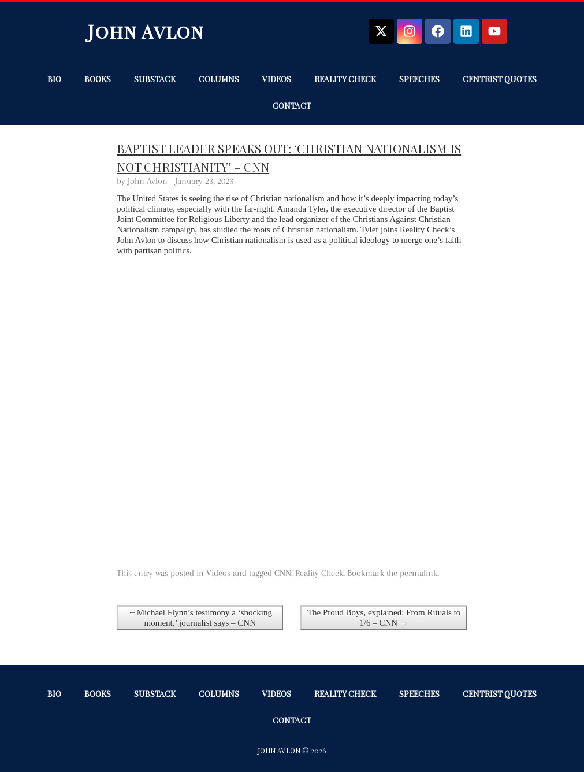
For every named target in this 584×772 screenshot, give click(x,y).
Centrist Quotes (500, 78)
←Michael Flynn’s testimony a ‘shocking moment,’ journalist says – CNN (200, 617)
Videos (276, 78)
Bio (54, 78)
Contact (292, 105)
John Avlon (146, 31)
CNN (282, 573)
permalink (418, 573)
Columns (219, 78)
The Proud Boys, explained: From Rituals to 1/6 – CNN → (383, 617)
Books (97, 78)
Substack (155, 78)
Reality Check (345, 78)
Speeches (419, 78)
